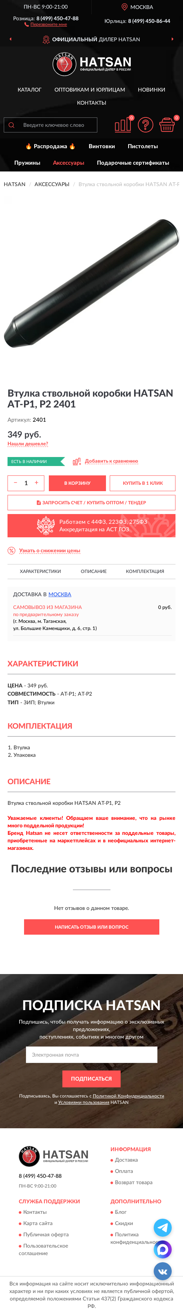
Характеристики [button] (40, 571)
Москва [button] (59, 594)
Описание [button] (94, 571)
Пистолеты (143, 146)
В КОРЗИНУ (77, 483)
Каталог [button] (30, 90)
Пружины (27, 163)
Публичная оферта (46, 1234)
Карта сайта (38, 1223)
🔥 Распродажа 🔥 (50, 146)
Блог (121, 1212)
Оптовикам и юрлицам (89, 90)
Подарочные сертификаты (133, 163)
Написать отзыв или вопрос (92, 927)
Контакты (91, 103)
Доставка (126, 1160)
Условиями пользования (83, 1102)
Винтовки (102, 146)
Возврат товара (134, 1183)
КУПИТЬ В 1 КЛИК (143, 483)
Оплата (124, 1171)
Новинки (151, 90)
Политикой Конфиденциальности (128, 1096)
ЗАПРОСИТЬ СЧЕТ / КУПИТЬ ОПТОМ (91, 503)
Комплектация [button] (145, 571)
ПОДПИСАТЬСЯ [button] (91, 1079)
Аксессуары (68, 163)
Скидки (124, 1223)
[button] (45, 24)
